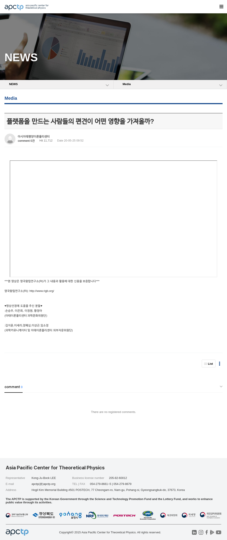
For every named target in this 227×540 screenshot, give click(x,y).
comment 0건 (26, 140)
